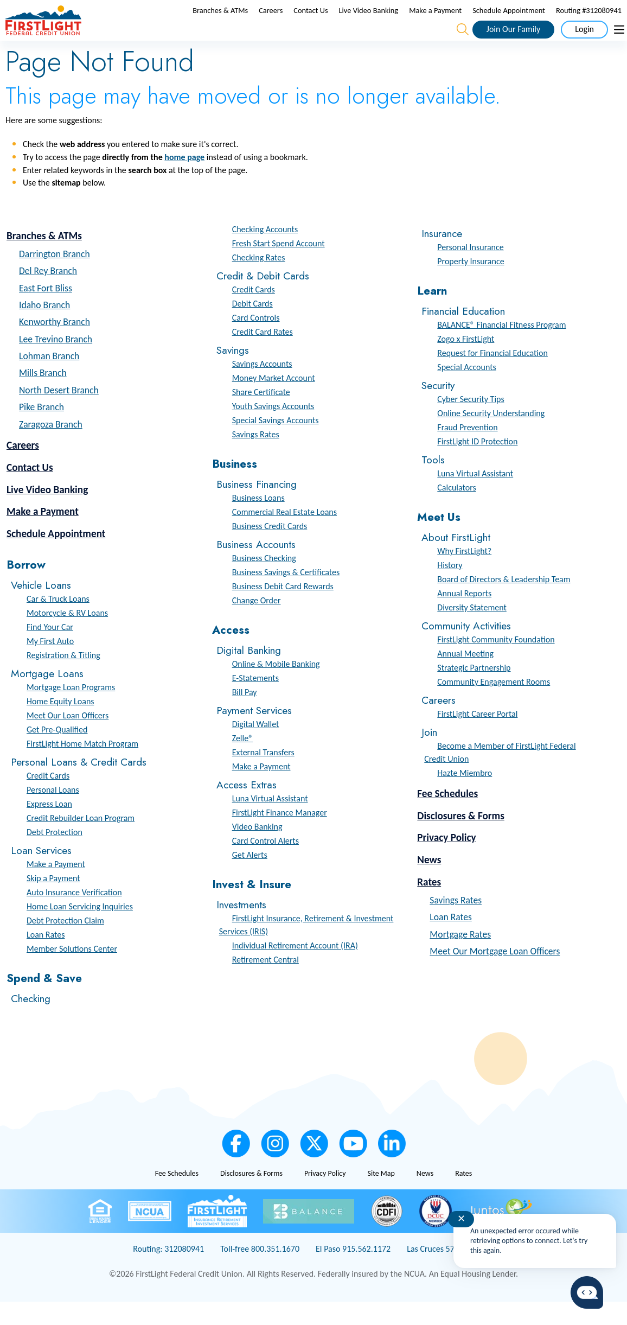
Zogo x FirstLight (465, 362)
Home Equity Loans (60, 724)
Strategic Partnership (473, 691)
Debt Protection (54, 855)
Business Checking (264, 581)
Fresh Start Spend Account (278, 267)
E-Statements (255, 701)
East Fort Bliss (45, 311)
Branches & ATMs (220, 22)
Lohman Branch (49, 379)
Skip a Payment (53, 901)
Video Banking (257, 850)
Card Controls (256, 341)
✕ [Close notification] (461, 1219)
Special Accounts (466, 390)
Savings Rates (255, 458)
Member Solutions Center (72, 972)
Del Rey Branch (48, 294)
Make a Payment (435, 22)
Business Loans (258, 521)
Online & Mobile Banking (276, 687)
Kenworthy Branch (54, 345)
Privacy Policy (446, 861)
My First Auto (50, 664)
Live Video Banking (369, 22)
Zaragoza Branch (50, 448)
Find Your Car (50, 650)
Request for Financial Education (492, 376)
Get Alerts (249, 878)
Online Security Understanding (491, 436)
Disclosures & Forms (460, 838)
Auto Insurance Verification (74, 915)
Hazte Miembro (464, 796)
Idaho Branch (44, 328)
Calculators (456, 511)
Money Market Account (273, 401)
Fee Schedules (447, 817)
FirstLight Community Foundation (495, 663)
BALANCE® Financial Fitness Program (501, 348)
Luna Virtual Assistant (270, 822)
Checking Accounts (265, 252)
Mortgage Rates (460, 957)
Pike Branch (41, 430)
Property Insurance (470, 284)
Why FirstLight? (464, 574)
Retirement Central (265, 982)
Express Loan (49, 827)
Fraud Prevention (467, 450)
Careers (271, 22)
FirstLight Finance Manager (279, 836)
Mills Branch (43, 396)
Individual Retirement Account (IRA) (295, 968)
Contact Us (310, 22)
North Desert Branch (59, 413)
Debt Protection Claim (65, 944)
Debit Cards (252, 327)
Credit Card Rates (262, 355)
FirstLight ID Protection (477, 465)
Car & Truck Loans (58, 622)
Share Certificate (261, 415)
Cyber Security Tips (470, 422)
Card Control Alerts (265, 864)
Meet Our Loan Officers (67, 739)
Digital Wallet (255, 747)
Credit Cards (48, 799)
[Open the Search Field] (462, 41)
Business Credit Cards (270, 549)
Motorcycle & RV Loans (67, 636)
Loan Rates (46, 958)
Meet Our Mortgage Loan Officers (495, 974)
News (429, 883)
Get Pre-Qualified (57, 753)
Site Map (380, 1196)
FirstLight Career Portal (477, 737)
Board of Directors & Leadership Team (503, 602)
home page (184, 180)
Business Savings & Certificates (286, 595)
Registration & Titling (63, 678)
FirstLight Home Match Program (82, 767)
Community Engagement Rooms (493, 705)
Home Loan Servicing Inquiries (80, 930)
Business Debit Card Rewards (283, 609)
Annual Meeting (465, 677)
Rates (429, 905)
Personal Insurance (470, 270)
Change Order (256, 624)
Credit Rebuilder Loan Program (81, 841)
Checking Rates (258, 281)
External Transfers (263, 775)
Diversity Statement (472, 631)
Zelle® (242, 761)
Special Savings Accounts (275, 443)
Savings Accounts (262, 387)
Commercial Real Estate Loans (284, 535)
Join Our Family (513, 40)
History (449, 588)
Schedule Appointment (508, 22)
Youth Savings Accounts (273, 429)
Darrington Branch (54, 277)
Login (584, 40)
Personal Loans (53, 813)
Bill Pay (244, 715)
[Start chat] (587, 1292)
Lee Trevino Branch (55, 362)
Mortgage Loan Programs (71, 710)
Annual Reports (464, 616)
